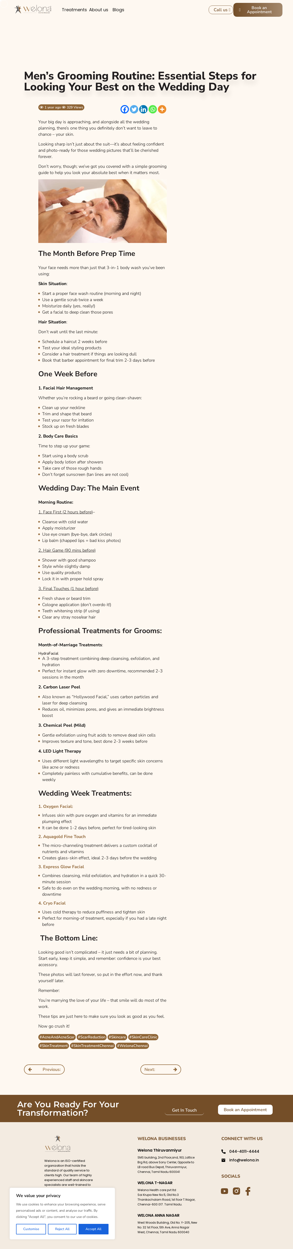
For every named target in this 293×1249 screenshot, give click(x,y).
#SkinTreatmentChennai (92, 1045)
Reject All (62, 1229)
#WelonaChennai (132, 1045)
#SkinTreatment (54, 1045)
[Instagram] (235, 1191)
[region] (62, 1213)
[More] (162, 109)
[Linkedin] (143, 109)
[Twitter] (134, 109)
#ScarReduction (91, 1037)
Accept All (93, 1229)
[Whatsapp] (153, 109)
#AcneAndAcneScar (57, 1037)
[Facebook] (125, 109)
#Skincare (117, 1037)
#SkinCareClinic (143, 1037)
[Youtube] (223, 1191)
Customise (31, 1229)
